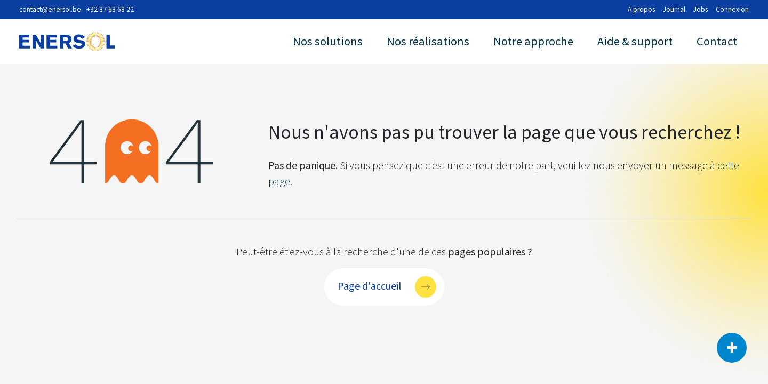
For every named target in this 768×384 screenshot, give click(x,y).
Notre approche (533, 41)
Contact (717, 41)
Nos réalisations (428, 41)
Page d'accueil (370, 285)
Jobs (700, 9)
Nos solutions (328, 41)
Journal (674, 9)
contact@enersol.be (50, 9)
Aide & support (635, 41)
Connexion (732, 9)
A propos (641, 9)
